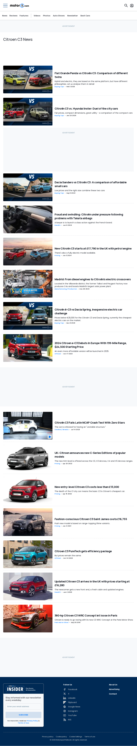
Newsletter (72, 15)
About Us (113, 684)
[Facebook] (70, 689)
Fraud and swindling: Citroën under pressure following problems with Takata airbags (89, 216)
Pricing (57, 255)
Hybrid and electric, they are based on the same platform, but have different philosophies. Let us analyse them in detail (91, 82)
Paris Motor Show (61, 622)
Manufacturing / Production (66, 289)
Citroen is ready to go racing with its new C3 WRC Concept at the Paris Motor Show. (94, 619)
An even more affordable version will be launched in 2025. (82, 351)
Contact (113, 694)
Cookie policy (61, 737)
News (4, 15)
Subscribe (23, 715)
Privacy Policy (32, 721)
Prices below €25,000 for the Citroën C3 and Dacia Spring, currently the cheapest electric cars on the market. (93, 319)
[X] (66, 693)
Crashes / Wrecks (61, 430)
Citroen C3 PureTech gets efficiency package (83, 551)
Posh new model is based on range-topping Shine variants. (82, 523)
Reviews (13, 15)
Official (58, 354)
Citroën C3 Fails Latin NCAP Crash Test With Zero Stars (90, 422)
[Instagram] (70, 711)
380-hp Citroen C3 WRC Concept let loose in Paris (86, 615)
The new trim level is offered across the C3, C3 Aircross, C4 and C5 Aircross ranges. (94, 461)
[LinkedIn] (69, 698)
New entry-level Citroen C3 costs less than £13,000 (87, 487)
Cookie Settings (75, 737)
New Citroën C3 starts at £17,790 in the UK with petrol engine (93, 248)
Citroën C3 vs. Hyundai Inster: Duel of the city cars (86, 108)
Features (24, 15)
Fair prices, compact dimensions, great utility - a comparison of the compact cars (94, 113)
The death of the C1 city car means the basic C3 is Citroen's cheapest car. (90, 491)
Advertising (114, 689)
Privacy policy (47, 737)
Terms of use (90, 737)
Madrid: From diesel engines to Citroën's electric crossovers (93, 279)
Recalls (57, 225)
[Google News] (71, 706)
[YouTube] (70, 715)
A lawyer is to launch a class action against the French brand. (83, 222)
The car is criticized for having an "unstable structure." (80, 427)
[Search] (126, 5)
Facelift (58, 592)
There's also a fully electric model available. (75, 253)
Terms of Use (23, 723)
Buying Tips (59, 87)
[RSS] (67, 719)
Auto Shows (59, 15)
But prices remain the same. (68, 555)
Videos (37, 15)
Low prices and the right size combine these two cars (80, 190)
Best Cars (85, 15)
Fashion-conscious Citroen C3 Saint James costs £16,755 (91, 519)
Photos (46, 15)
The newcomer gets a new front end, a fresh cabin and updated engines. (89, 589)
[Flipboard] (70, 702)
